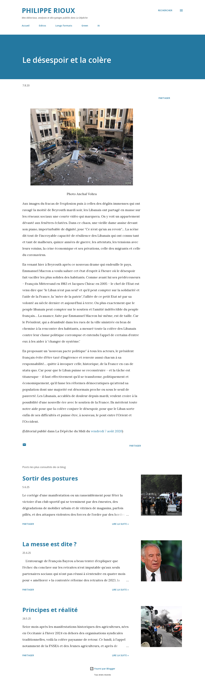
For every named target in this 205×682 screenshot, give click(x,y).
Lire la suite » (120, 523)
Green (85, 25)
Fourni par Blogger (102, 668)
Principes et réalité (50, 610)
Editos (42, 25)
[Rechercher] (165, 10)
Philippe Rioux (48, 10)
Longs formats (63, 25)
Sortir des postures (50, 478)
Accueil (25, 25)
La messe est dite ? (49, 544)
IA (99, 25)
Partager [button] (164, 98)
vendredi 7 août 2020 (106, 431)
